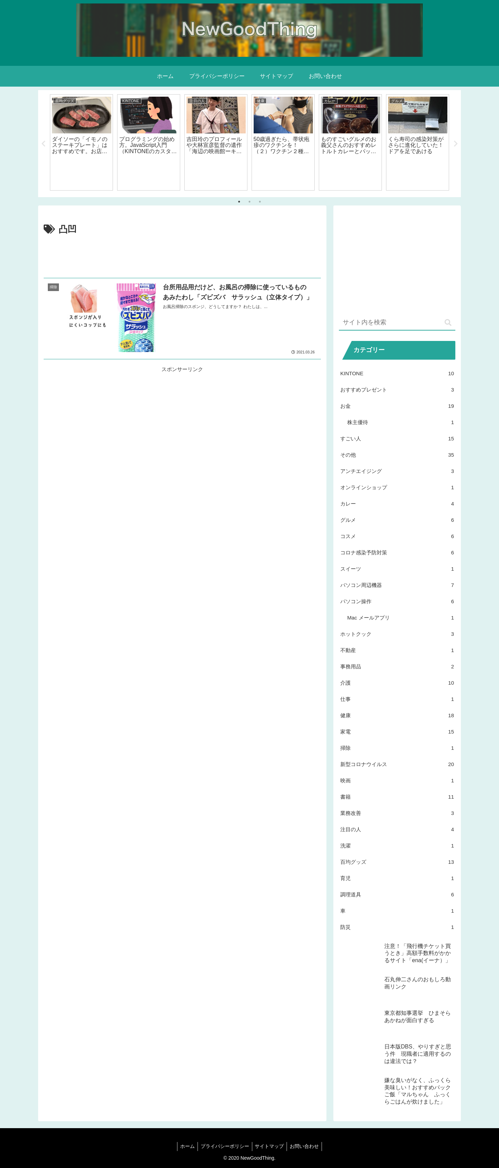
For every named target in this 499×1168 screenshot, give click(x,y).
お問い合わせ (306, 1146)
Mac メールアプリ (400, 617)
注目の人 (397, 829)
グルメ (397, 520)
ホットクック (397, 634)
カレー (397, 503)
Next (455, 143)
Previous (43, 143)
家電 (397, 731)
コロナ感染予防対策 (397, 552)
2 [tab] (249, 201)
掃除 (397, 748)
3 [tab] (259, 201)
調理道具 (397, 894)
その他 (397, 454)
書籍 (397, 796)
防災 (397, 927)
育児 (397, 878)
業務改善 (397, 813)
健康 (397, 715)
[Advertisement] (182, 256)
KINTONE (397, 373)
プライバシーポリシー (224, 1146)
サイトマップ (270, 1146)
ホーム (185, 1146)
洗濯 (397, 845)
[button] (448, 323)
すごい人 (397, 438)
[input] (397, 323)
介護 (397, 682)
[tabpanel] (81, 142)
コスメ (397, 536)
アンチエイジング (397, 471)
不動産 (397, 650)
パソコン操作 (397, 601)
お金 (397, 406)
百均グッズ (397, 862)
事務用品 (397, 666)
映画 (397, 780)
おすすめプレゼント (397, 389)
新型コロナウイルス (397, 764)
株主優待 (400, 422)
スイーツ (397, 568)
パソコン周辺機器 (397, 585)
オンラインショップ (397, 487)
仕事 (397, 699)
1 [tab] (239, 201)
